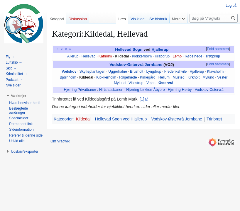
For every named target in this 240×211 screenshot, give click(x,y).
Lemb (177, 56)
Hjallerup (159, 49)
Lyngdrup (153, 71)
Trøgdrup (212, 56)
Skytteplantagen (92, 71)
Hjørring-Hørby (180, 90)
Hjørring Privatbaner (80, 90)
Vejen (151, 83)
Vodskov (69, 71)
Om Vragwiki (60, 141)
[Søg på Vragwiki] (214, 18)
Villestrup (136, 83)
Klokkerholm (142, 56)
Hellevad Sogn (128, 49)
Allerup (72, 56)
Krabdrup (162, 56)
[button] (18, 96)
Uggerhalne (117, 71)
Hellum (164, 77)
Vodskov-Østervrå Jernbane (135, 64)
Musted (178, 77)
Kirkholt (193, 77)
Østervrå (165, 83)
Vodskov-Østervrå (209, 90)
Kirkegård (148, 77)
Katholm (105, 56)
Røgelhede (193, 56)
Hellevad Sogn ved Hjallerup (121, 119)
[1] (142, 99)
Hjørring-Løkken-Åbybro (145, 90)
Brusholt (136, 71)
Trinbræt (214, 119)
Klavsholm (215, 71)
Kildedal (122, 56)
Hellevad (89, 56)
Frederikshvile (175, 71)
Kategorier (63, 119)
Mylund (208, 77)
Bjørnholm (68, 77)
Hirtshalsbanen (111, 90)
